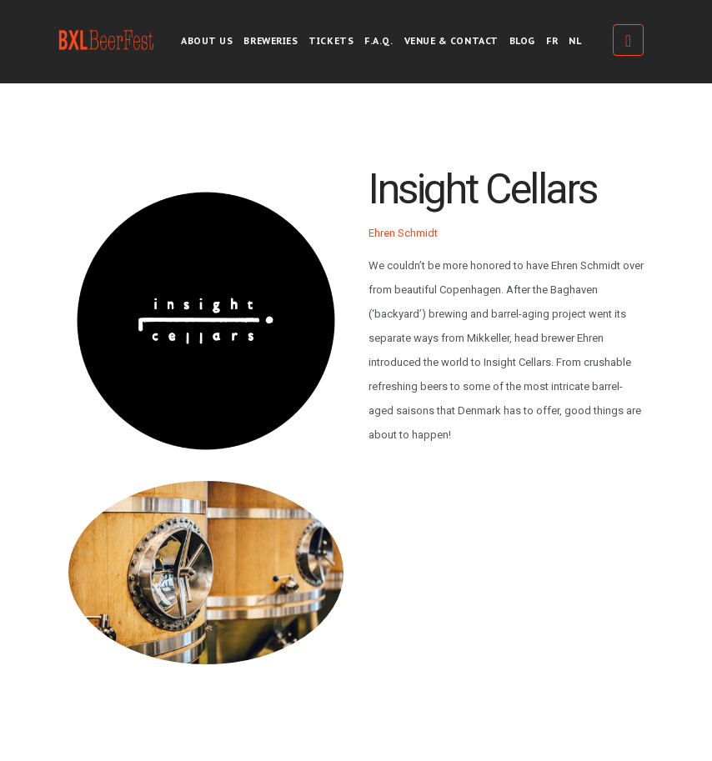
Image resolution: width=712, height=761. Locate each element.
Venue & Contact (451, 41)
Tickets (330, 41)
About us (207, 41)
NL (575, 41)
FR (552, 41)
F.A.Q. (378, 41)
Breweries (270, 41)
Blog (522, 41)
